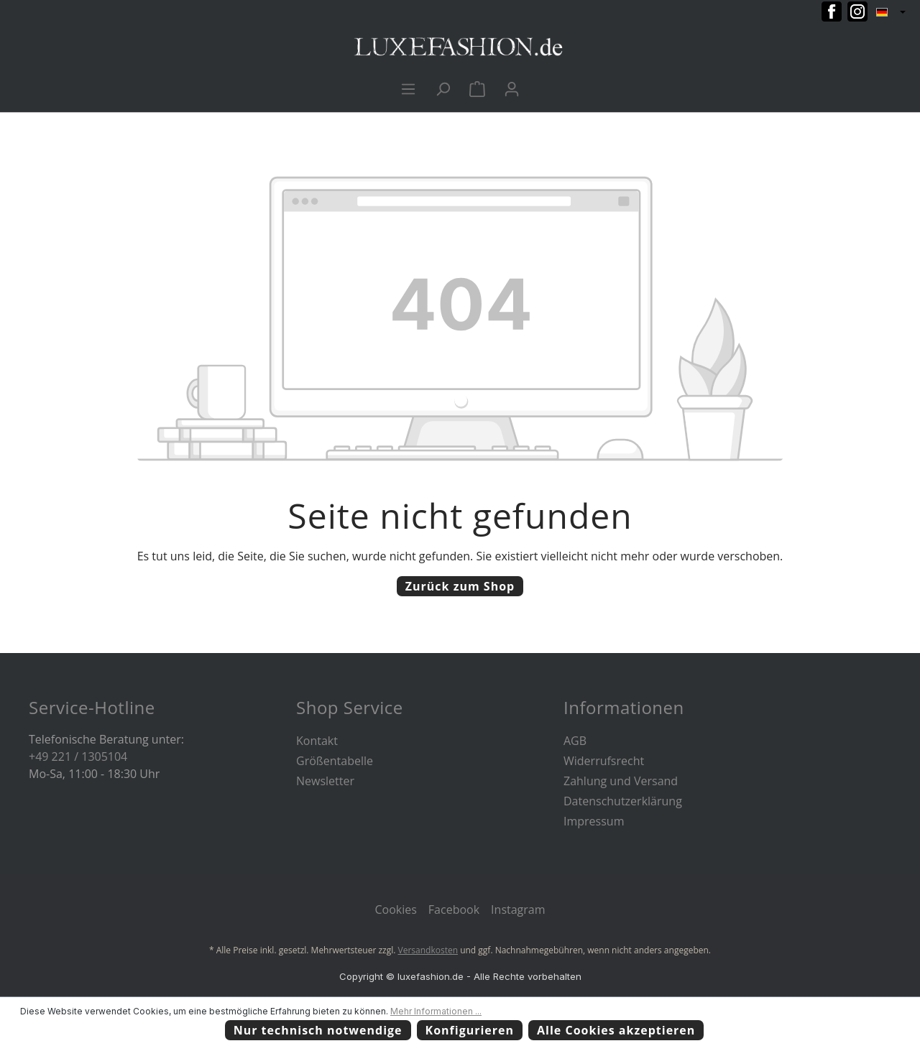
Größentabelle (334, 761)
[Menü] (408, 88)
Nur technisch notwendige (318, 1030)
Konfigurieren (470, 1030)
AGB (575, 741)
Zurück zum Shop (460, 586)
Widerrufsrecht (604, 761)
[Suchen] (443, 88)
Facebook (453, 909)
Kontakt (317, 741)
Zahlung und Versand (621, 781)
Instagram (518, 909)
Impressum (594, 821)
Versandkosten (428, 950)
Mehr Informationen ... (436, 1011)
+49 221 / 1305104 (78, 756)
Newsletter (325, 781)
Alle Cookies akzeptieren (616, 1030)
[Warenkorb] (477, 88)
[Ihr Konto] (511, 88)
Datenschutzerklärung (623, 801)
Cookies (395, 909)
